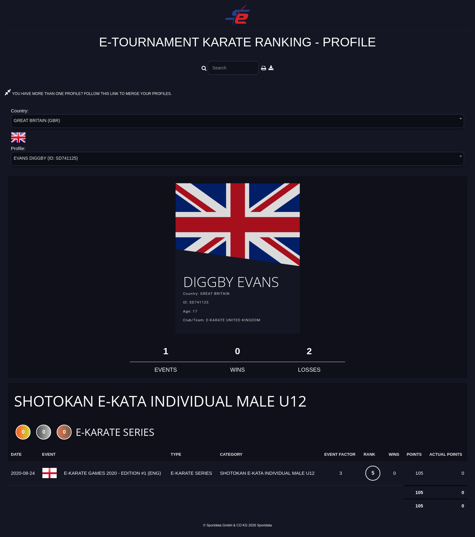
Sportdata (264, 526)
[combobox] (237, 122)
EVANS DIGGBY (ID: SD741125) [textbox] (46, 158)
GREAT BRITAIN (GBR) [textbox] (37, 120)
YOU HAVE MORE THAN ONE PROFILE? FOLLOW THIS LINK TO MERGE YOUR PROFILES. (88, 94)
